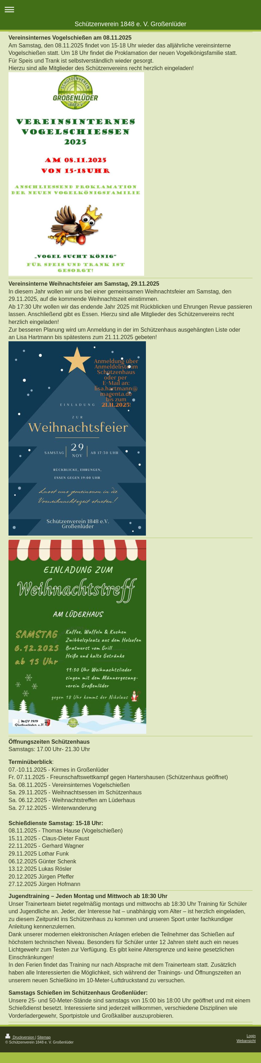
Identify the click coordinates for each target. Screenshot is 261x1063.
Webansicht (246, 1041)
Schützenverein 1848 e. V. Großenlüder (131, 24)
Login (251, 1036)
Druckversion (20, 1037)
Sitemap (44, 1037)
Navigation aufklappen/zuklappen (130, 9)
